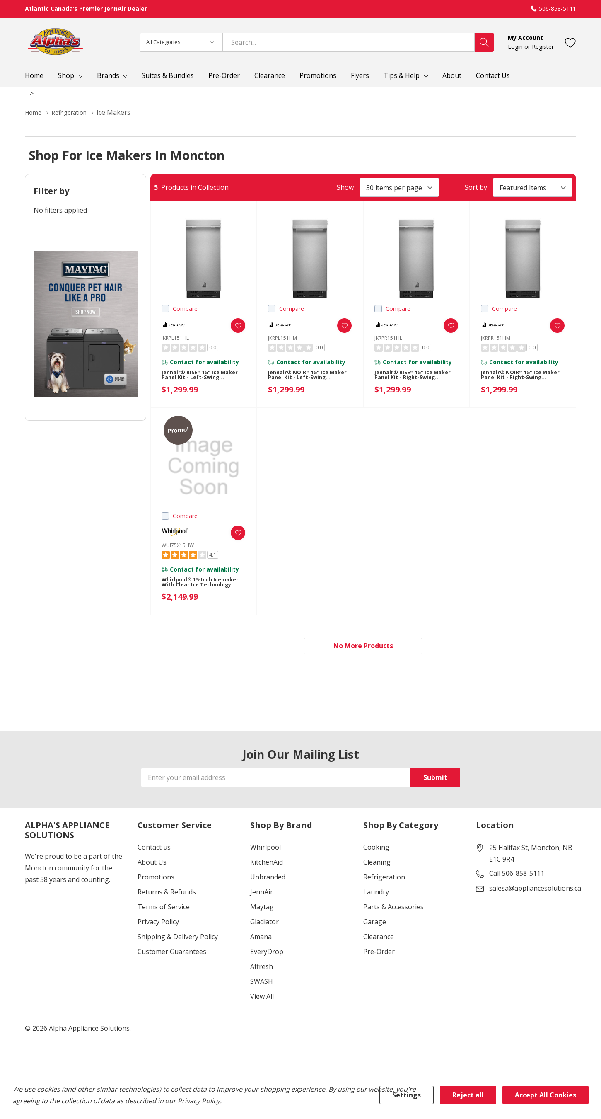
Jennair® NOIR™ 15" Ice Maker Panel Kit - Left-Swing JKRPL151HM (302, 379)
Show (345, 187)
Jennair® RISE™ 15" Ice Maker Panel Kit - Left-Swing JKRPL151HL (196, 379)
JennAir (261, 894)
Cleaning (377, 864)
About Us (152, 864)
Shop (66, 75)
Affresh (261, 969)
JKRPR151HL (388, 338)
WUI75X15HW (178, 545)
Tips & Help (402, 75)
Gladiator (264, 924)
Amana (261, 939)
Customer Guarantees (172, 954)
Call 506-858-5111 (516, 875)
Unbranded (267, 879)
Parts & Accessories (393, 909)
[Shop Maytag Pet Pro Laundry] (86, 324)
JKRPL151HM (282, 338)
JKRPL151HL (175, 338)
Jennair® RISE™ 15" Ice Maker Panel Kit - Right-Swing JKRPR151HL (410, 379)
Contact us (154, 849)
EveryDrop (266, 954)
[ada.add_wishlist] (230, 325)
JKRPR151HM (495, 338)
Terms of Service (164, 909)
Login (516, 47)
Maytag (262, 909)
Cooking (376, 849)
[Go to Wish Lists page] (570, 42)
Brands (108, 75)
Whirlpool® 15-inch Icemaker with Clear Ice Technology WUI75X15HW (199, 587)
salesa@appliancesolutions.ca (535, 890)
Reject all (468, 1095)
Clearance (378, 939)
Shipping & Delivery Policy (178, 939)
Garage (374, 924)
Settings (406, 1095)
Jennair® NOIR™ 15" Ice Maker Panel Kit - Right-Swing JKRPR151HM (517, 379)
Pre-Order (379, 954)
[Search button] (484, 42)
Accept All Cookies (545, 1095)
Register (543, 47)
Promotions (156, 879)
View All (262, 998)
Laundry (376, 894)
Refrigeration (384, 879)
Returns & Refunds (167, 894)
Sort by (476, 187)
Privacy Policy (158, 924)
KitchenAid (266, 864)
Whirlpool (265, 849)
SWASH (261, 983)
